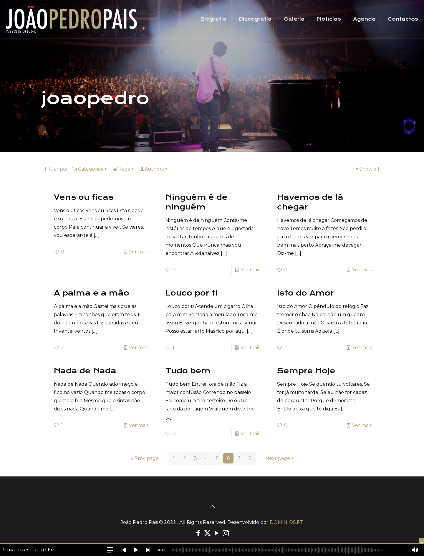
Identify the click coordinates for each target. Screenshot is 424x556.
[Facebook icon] (198, 533)
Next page (280, 458)
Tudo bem (188, 371)
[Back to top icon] (212, 506)
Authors (154, 169)
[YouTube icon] (216, 533)
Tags (124, 169)
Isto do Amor (305, 293)
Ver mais (138, 252)
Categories (90, 169)
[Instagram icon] (225, 533)
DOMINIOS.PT (286, 522)
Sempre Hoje (306, 371)
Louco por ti (191, 293)
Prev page (144, 458)
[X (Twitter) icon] (207, 533)
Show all (367, 169)
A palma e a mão (91, 293)
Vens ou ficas (83, 197)
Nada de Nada (85, 371)
